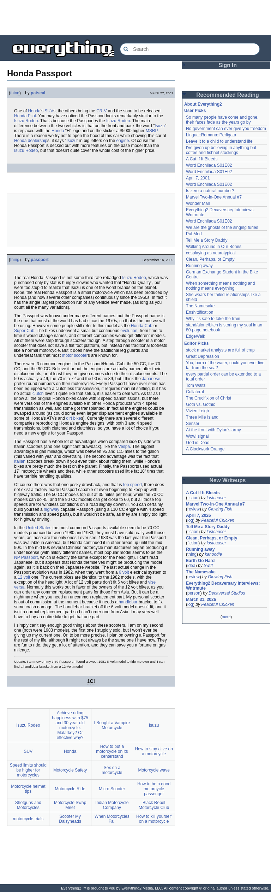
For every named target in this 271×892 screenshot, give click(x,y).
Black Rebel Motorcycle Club (154, 805)
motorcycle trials (28, 818)
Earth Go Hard (200, 560)
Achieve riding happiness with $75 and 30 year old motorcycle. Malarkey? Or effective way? (70, 725)
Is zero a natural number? (210, 190)
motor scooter (75, 355)
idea (191, 565)
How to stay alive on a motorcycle (154, 751)
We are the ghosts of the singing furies (222, 227)
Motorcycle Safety (70, 770)
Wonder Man (198, 203)
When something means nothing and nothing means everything (220, 286)
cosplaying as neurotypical (211, 252)
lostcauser (216, 497)
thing (14, 92)
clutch (37, 393)
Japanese (151, 378)
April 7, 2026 (198, 515)
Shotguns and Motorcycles (28, 805)
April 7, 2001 (198, 178)
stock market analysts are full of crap (220, 350)
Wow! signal (197, 436)
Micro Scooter (112, 788)
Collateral (195, 391)
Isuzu (160, 125)
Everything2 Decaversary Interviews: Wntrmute (223, 586)
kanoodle (213, 554)
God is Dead (198, 442)
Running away (199, 265)
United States (38, 527)
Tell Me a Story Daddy (206, 240)
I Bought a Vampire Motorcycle (112, 725)
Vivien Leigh (197, 410)
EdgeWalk (195, 336)
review (193, 509)
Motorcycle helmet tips (28, 789)
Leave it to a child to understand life (219, 141)
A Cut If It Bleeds (201, 158)
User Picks (195, 110)
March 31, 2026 (201, 599)
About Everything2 (203, 104)
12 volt (24, 577)
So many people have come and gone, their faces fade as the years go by (222, 120)
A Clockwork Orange (205, 449)
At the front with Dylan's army (213, 429)
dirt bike (73, 418)
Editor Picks (196, 343)
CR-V (101, 110)
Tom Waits (196, 385)
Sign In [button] (227, 65)
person (193, 593)
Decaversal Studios (227, 593)
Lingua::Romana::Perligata (211, 134)
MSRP (151, 130)
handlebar (128, 601)
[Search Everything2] (190, 49)
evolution (128, 330)
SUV (48, 110)
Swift (208, 565)
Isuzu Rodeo (26, 120)
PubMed (194, 233)
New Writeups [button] (228, 480)
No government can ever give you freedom (226, 128)
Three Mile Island (202, 417)
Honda (34, 110)
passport (40, 259)
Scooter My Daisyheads (70, 819)
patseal (38, 92)
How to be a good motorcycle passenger (153, 788)
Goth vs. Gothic (200, 404)
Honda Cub (141, 325)
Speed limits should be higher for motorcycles (28, 770)
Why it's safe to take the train (213, 318)
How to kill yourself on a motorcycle (153, 819)
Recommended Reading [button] (227, 95)
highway (51, 509)
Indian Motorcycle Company (111, 805)
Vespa (124, 446)
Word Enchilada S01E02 (209, 165)
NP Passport (26, 557)
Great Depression (202, 356)
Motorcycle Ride (70, 788)
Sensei (192, 423)
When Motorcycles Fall (112, 819)
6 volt (124, 572)
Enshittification (199, 312)
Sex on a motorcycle (112, 770)
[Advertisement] (135, 18)
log (190, 520)
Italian (19, 461)
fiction (192, 497)
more (226, 617)
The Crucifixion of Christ (208, 398)
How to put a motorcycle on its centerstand (112, 751)
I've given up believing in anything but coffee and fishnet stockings (221, 150)
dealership (37, 140)
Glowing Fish (220, 509)
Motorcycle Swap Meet (70, 805)
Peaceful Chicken (217, 520)
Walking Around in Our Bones (213, 246)
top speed (132, 484)
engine (122, 140)
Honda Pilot (25, 115)
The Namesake (200, 305)
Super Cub (24, 330)
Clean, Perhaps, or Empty (210, 259)
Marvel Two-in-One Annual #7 (214, 197)
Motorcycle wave (153, 770)
